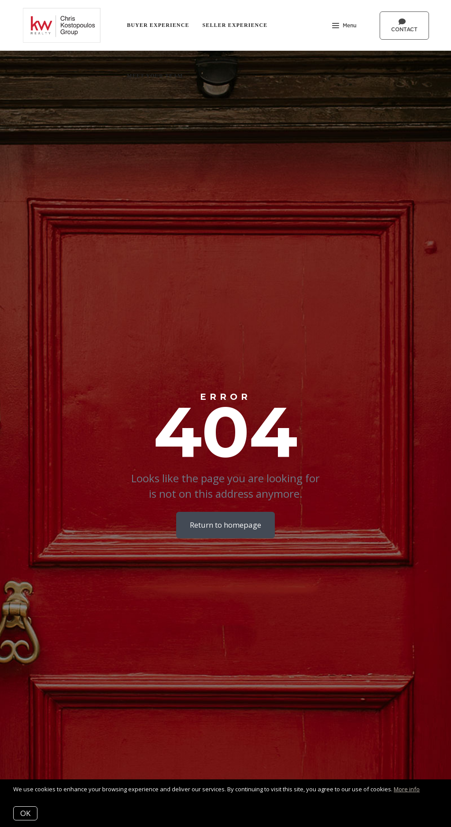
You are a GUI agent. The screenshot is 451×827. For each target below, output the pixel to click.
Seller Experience (235, 25)
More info (407, 789)
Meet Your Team (155, 76)
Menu (344, 26)
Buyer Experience (158, 25)
